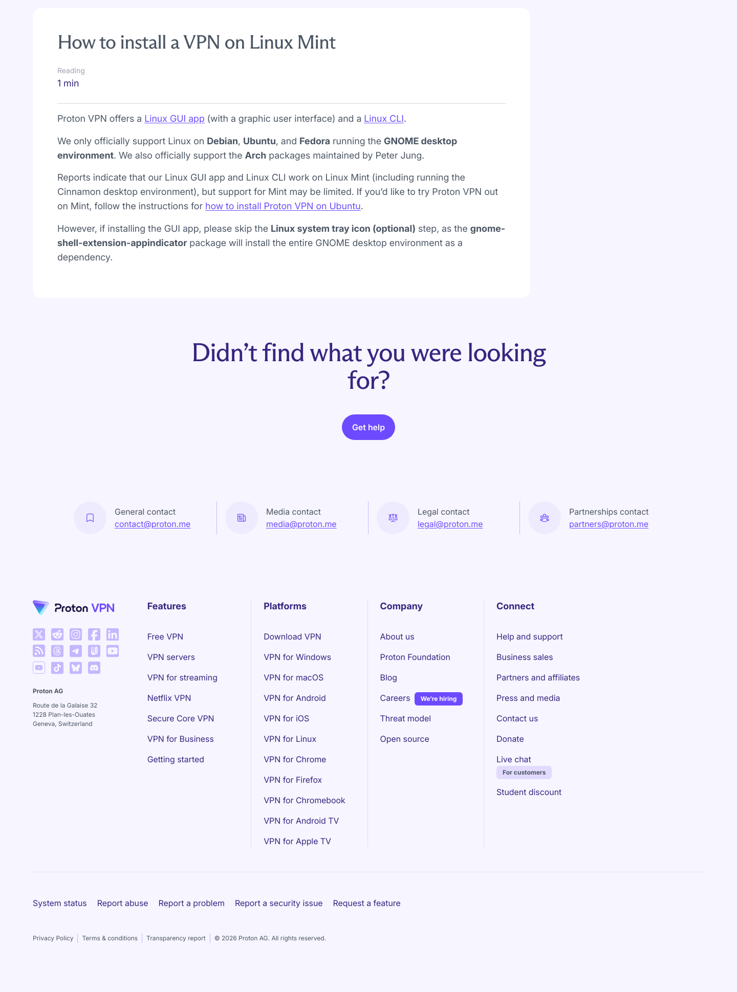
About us (397, 636)
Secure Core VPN (180, 718)
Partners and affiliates (538, 677)
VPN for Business (180, 739)
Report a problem (192, 903)
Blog (388, 677)
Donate (510, 739)
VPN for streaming (182, 677)
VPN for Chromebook (304, 800)
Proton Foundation (415, 657)
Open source (404, 739)
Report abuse (122, 903)
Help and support (529, 636)
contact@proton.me (152, 524)
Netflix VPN (169, 698)
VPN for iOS (286, 718)
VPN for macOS (293, 677)
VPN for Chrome (295, 759)
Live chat (513, 759)
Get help (368, 427)
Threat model (405, 718)
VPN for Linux (290, 739)
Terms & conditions (110, 938)
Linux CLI (384, 119)
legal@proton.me (450, 524)
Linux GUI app (174, 119)
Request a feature (367, 903)
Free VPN (165, 636)
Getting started (175, 759)
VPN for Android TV (301, 820)
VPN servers (171, 657)
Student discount (528, 792)
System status (60, 903)
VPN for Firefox (293, 780)
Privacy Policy (53, 938)
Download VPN (292, 636)
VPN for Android (295, 698)
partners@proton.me (608, 524)
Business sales (524, 657)
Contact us (517, 718)
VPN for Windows (297, 657)
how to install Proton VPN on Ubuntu (283, 206)
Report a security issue (279, 903)
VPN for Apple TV (297, 841)
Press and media (528, 698)
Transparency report (176, 938)
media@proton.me (301, 524)
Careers (395, 697)
